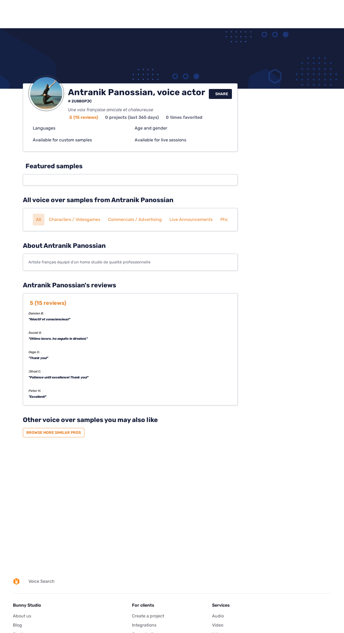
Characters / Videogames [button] (74, 219)
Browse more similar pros (53, 432)
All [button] (38, 219)
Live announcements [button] (191, 219)
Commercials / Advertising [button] (135, 219)
